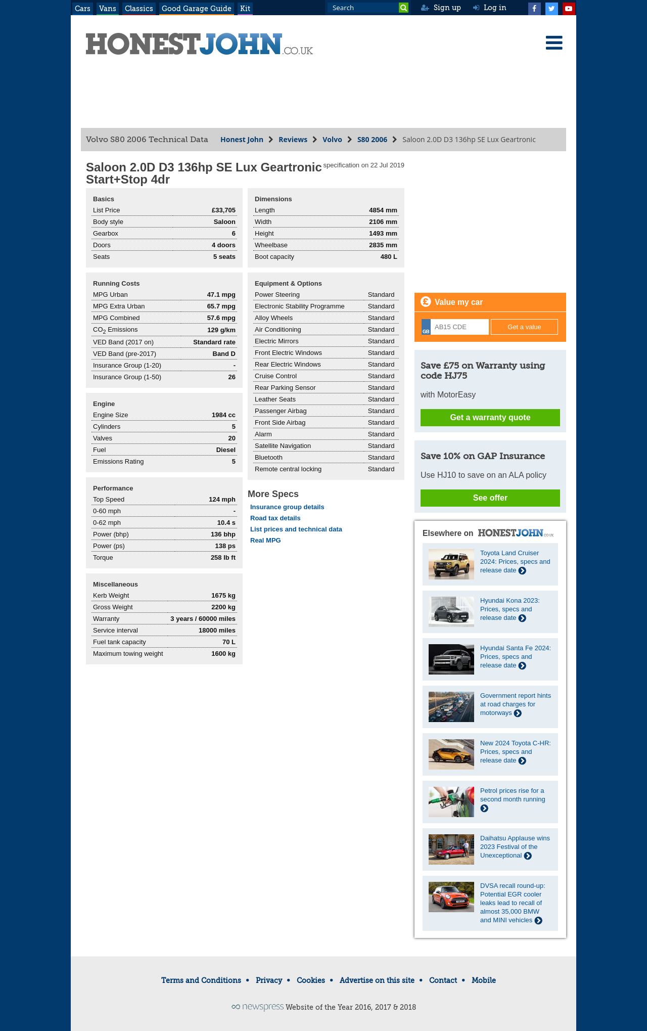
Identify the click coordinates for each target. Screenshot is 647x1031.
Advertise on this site (377, 980)
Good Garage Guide (197, 9)
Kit (245, 9)
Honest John (241, 139)
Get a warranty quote (490, 417)
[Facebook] (534, 8)
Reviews (293, 139)
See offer (490, 498)
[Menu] (554, 42)
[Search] (403, 8)
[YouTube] (568, 8)
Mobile (484, 980)
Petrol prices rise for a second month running (512, 799)
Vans (107, 9)
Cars (82, 9)
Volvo (332, 139)
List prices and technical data (296, 529)
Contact (443, 980)
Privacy (269, 980)
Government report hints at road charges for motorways (515, 704)
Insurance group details (287, 507)
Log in (489, 8)
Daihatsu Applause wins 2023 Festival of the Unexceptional (515, 846)
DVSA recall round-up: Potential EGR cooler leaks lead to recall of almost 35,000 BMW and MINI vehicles (512, 903)
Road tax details (275, 518)
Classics (139, 9)
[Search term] (368, 7)
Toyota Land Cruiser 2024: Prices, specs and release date (515, 561)
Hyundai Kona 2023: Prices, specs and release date (510, 609)
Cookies (311, 980)
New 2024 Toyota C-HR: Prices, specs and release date (515, 751)
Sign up (441, 8)
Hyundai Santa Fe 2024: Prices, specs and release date (515, 656)
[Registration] (455, 327)
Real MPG (265, 540)
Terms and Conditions (201, 980)
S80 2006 (372, 139)
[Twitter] (551, 8)
